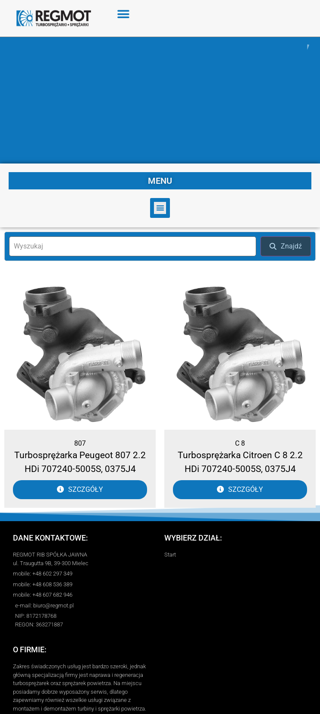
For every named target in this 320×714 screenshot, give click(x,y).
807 (80, 441)
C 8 (240, 441)
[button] (123, 14)
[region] (160, 99)
